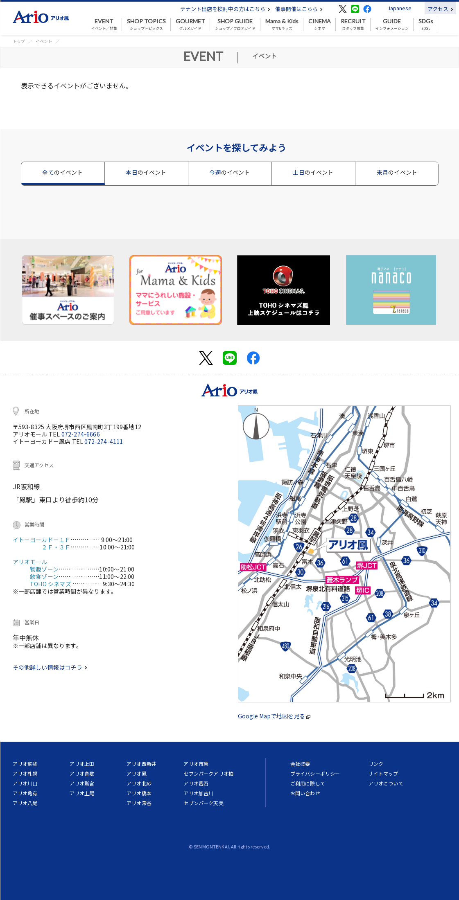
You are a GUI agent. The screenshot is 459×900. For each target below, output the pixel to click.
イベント (44, 41)
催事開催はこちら (299, 9)
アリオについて (386, 783)
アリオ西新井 (141, 763)
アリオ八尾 (25, 802)
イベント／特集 (104, 24)
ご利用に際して (307, 783)
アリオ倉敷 (82, 773)
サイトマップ (383, 773)
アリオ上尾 (82, 793)
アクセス (440, 9)
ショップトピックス (146, 24)
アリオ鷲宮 (82, 783)
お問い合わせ (305, 793)
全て (62, 172)
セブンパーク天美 (203, 802)
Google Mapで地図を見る (274, 716)
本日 (146, 172)
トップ (19, 41)
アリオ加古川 (198, 793)
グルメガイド (190, 24)
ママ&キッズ (281, 24)
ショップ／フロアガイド (235, 24)
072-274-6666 (80, 434)
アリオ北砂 (139, 783)
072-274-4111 (103, 441)
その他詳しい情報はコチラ (50, 667)
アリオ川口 (25, 783)
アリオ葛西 (195, 783)
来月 (397, 172)
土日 (313, 172)
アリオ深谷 (139, 802)
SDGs (425, 24)
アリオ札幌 (25, 773)
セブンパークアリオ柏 (208, 773)
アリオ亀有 (25, 793)
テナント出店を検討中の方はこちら (225, 9)
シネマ (319, 24)
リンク (376, 763)
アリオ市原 (195, 763)
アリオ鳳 (137, 773)
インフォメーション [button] (392, 24)
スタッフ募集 (353, 24)
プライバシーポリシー (315, 773)
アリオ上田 (82, 763)
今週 (229, 172)
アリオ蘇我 (25, 763)
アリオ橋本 (139, 793)
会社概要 (300, 763)
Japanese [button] (399, 8)
